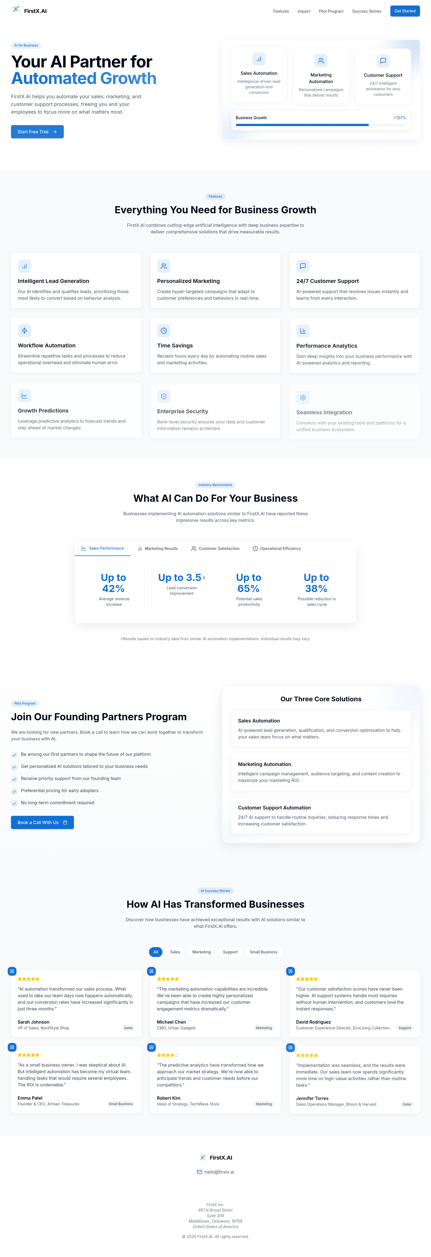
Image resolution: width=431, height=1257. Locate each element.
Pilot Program (331, 11)
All (155, 952)
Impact (304, 11)
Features (281, 11)
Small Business (264, 952)
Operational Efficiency (277, 548)
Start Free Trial (37, 131)
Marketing (201, 952)
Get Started (405, 11)
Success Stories (367, 11)
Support (230, 952)
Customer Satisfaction (215, 548)
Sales (175, 952)
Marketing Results (157, 548)
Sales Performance (102, 548)
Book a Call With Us (34, 822)
